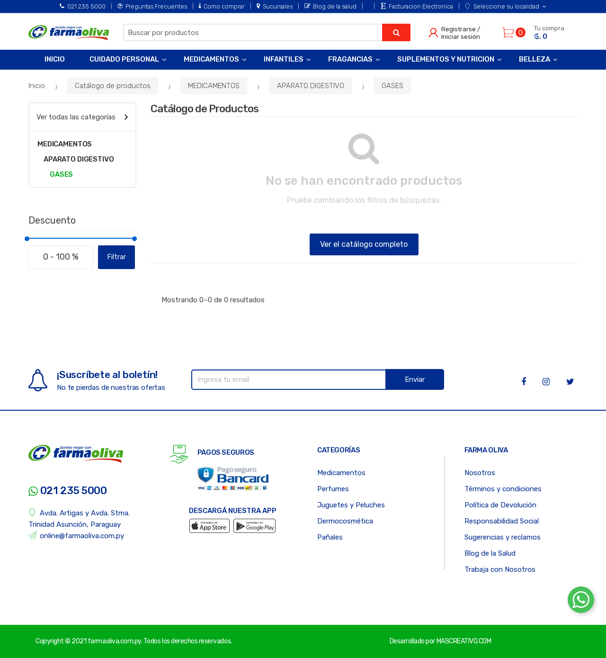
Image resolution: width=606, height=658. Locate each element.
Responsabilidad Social (501, 521)
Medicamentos (211, 59)
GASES (392, 85)
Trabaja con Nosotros (499, 569)
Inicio (55, 59)
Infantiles (283, 59)
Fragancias (350, 59)
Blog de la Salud (490, 553)
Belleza (534, 59)
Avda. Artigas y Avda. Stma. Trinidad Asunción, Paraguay (79, 518)
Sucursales (275, 6)
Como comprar (221, 6)
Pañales (330, 537)
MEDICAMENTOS (214, 85)
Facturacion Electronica (417, 6)
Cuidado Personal (124, 59)
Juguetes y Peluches (351, 505)
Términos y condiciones (503, 489)
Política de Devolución (500, 505)
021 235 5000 (83, 6)
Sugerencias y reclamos (502, 537)
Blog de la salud (330, 6)
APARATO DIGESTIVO (310, 85)
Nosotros (479, 473)
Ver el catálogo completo (364, 244)
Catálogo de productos (113, 85)
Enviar (415, 379)
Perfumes (333, 489)
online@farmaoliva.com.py (76, 535)
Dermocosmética (345, 521)
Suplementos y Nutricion (445, 59)
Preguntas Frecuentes (152, 6)
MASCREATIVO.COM (464, 641)
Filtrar (116, 257)
